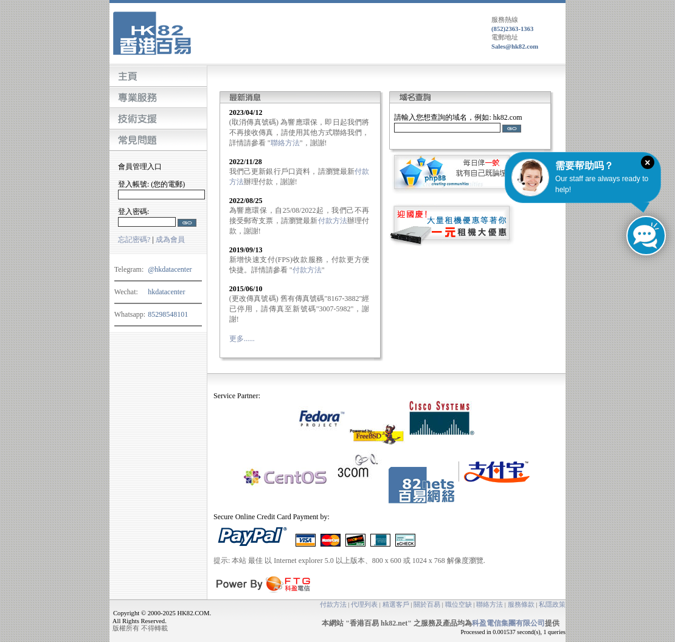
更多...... (242, 338)
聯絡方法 (285, 143)
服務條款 (521, 604)
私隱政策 (552, 604)
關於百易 (427, 604)
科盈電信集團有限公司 (508, 623)
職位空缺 (458, 604)
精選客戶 (395, 604)
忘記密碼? (134, 239)
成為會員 (170, 239)
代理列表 (364, 604)
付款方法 (333, 220)
